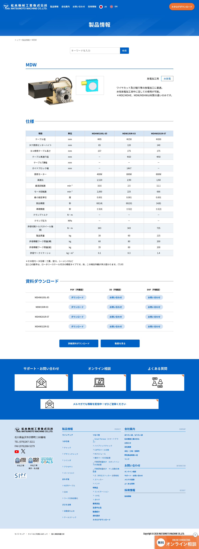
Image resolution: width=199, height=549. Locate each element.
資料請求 (96, 525)
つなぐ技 (96, 444)
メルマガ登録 (129, 489)
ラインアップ (67, 444)
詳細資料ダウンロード (79, 347)
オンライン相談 (130, 481)
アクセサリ (68, 476)
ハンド (97, 493)
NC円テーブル (69, 495)
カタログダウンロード (182, 6)
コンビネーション (101, 501)
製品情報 (27, 39)
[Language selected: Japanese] (108, 6)
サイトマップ (21, 543)
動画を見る (120, 347)
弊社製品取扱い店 (131, 465)
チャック (67, 457)
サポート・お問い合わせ (134, 485)
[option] (113, 6)
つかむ (97, 505)
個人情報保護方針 (67, 543)
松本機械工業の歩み (132, 448)
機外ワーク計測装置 (102, 467)
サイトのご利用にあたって (43, 543)
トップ (18, 39)
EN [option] (116, 6)
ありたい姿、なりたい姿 (134, 444)
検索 (124, 50)
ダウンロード (76, 297)
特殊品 (95, 497)
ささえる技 (66, 514)
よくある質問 (129, 493)
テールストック (70, 527)
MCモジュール (100, 463)
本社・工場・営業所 (132, 461)
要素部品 (96, 513)
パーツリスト (69, 483)
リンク (127, 469)
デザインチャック (71, 464)
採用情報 (92, 6)
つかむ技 (65, 451)
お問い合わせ (115, 297)
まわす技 (65, 489)
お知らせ (128, 452)
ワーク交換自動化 (71, 508)
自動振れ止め (69, 520)
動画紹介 (96, 521)
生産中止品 (97, 517)
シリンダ (67, 470)
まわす (97, 509)
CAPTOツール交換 (101, 459)
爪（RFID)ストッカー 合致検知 (106, 485)
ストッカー (98, 489)
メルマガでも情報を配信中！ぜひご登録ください (90, 411)
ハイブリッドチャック (103, 455)
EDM (66, 501)
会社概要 (128, 456)
